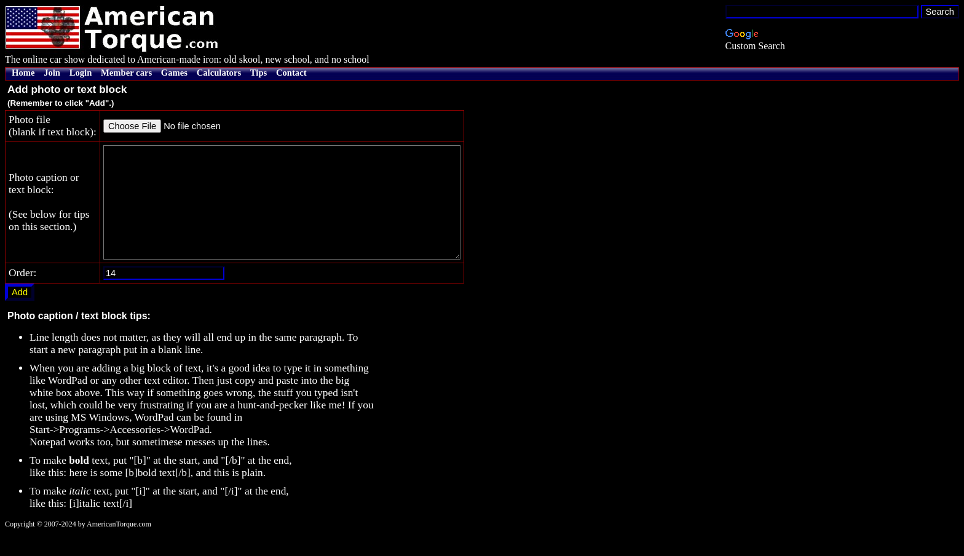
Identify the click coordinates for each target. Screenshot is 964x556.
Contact (291, 72)
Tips (258, 72)
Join (52, 72)
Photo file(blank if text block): (53, 126)
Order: (22, 295)
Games (174, 72)
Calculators (219, 72)
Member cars (126, 72)
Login (80, 72)
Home (23, 72)
